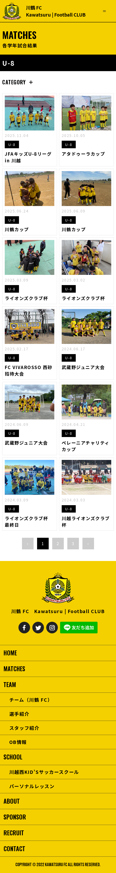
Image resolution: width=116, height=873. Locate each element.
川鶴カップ (17, 229)
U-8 (11, 144)
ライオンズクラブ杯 (26, 298)
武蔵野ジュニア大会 (83, 367)
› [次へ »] (88, 543)
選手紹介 (19, 713)
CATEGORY (14, 82)
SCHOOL (13, 757)
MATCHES (14, 668)
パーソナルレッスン (32, 786)
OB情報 (18, 741)
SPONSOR (15, 817)
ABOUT (12, 801)
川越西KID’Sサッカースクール (44, 771)
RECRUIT (14, 832)
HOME (10, 652)
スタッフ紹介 (24, 727)
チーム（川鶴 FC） (30, 699)
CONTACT (14, 848)
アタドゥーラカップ (83, 154)
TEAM (10, 684)
